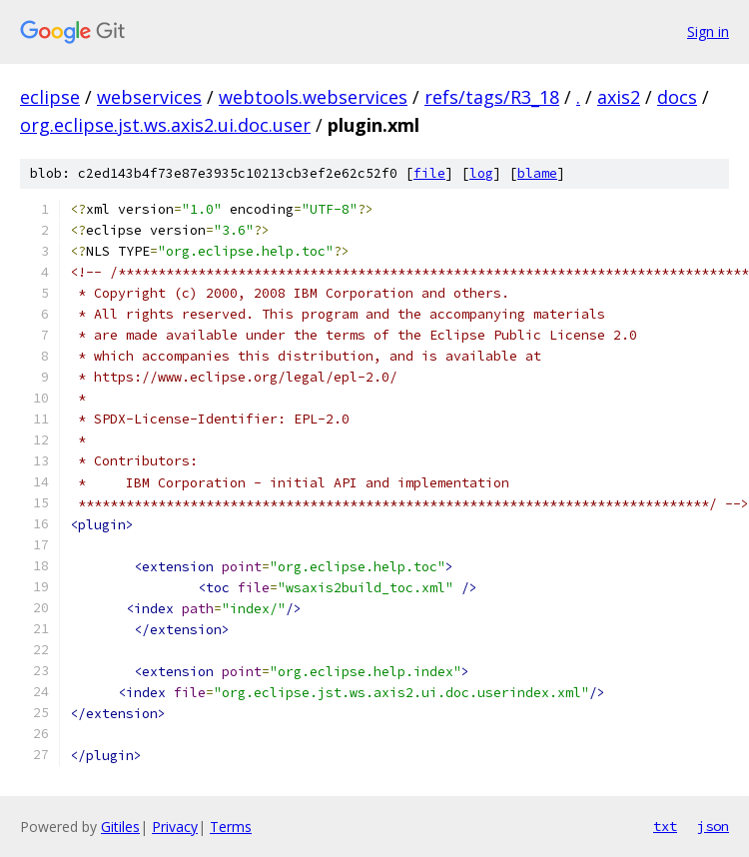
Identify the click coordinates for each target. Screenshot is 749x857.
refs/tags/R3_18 (491, 97)
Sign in (708, 31)
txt (665, 826)
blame (537, 173)
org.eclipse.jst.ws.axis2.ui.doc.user (165, 125)
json (713, 826)
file (429, 173)
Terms (231, 826)
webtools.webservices (313, 97)
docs (677, 97)
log (481, 173)
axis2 (618, 97)
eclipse (50, 97)
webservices (149, 97)
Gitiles (120, 826)
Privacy (175, 826)
